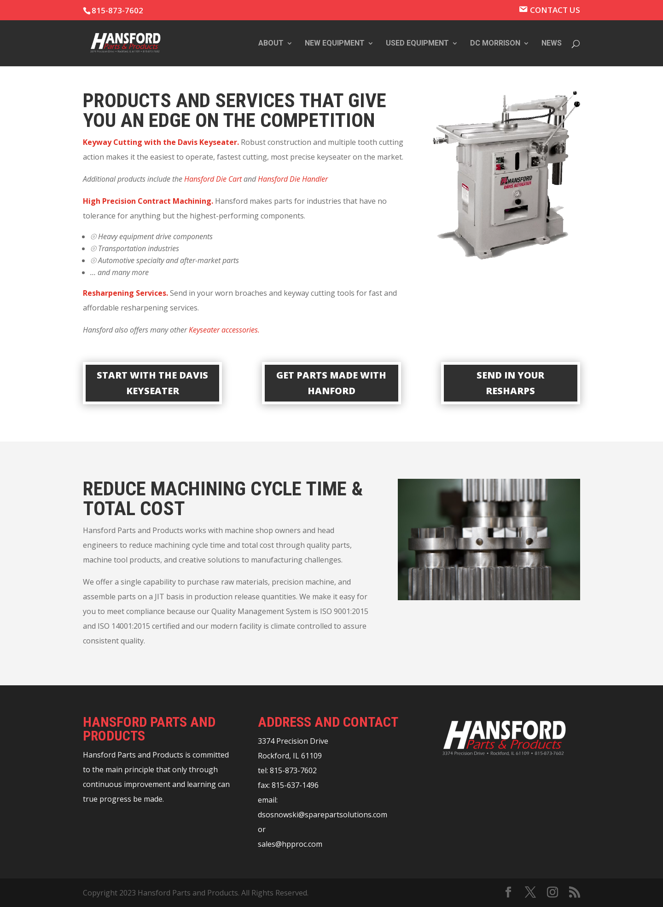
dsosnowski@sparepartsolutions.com (322, 814)
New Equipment (335, 43)
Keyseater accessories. (224, 330)
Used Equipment (417, 43)
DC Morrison (495, 43)
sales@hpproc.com (290, 844)
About (271, 43)
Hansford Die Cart (213, 179)
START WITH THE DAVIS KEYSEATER (152, 383)
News (551, 43)
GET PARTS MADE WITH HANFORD (331, 383)
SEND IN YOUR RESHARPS (510, 383)
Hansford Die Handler (293, 179)
